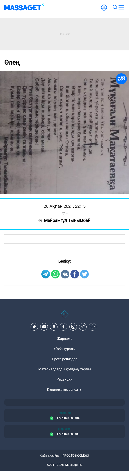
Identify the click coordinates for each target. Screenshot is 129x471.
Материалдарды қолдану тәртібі (64, 369)
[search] (114, 7)
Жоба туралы (64, 349)
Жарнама (64, 339)
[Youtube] (44, 327)
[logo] (24, 7)
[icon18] (64, 316)
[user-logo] (104, 10)
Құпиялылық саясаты (64, 389)
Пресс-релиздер (64, 359)
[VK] (54, 327)
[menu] (121, 7)
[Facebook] (63, 327)
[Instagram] (73, 327)
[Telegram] (83, 327)
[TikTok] (34, 327)
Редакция (64, 379)
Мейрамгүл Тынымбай (64, 220)
